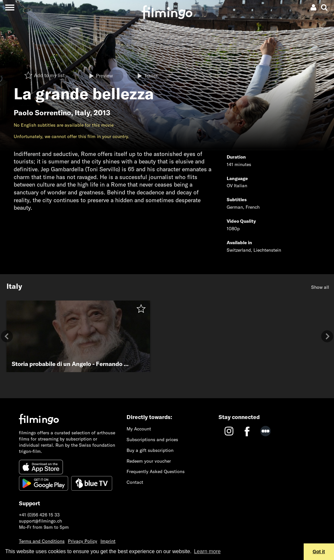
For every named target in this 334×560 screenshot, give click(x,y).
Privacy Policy (82, 541)
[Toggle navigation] (9, 7)
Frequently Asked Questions (156, 471)
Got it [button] (319, 551)
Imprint (107, 541)
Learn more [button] (207, 551)
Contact (135, 482)
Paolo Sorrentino (42, 112)
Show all (320, 287)
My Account (139, 429)
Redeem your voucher (149, 461)
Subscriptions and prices (152, 439)
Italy (82, 112)
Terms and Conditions (42, 541)
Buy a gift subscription (150, 450)
